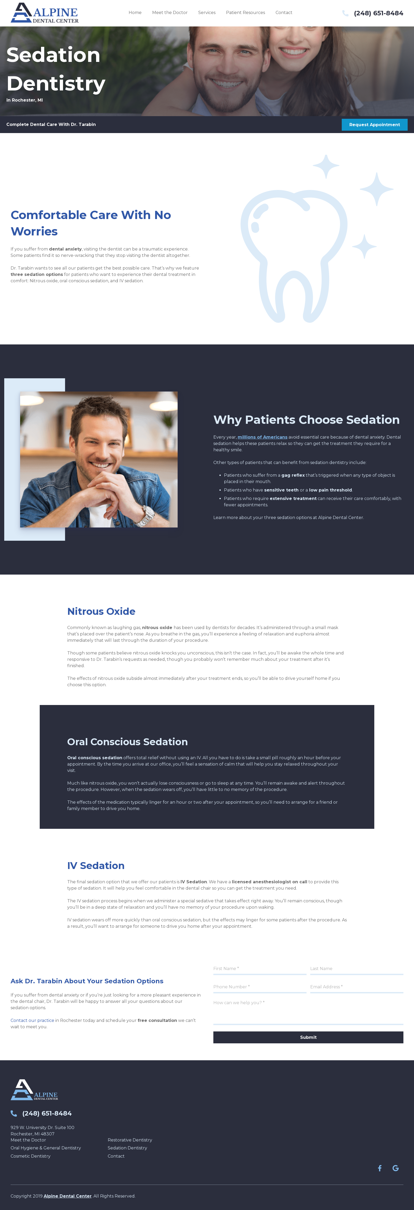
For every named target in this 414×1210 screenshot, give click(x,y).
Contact (116, 1156)
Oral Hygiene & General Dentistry (46, 1147)
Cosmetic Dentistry (31, 1156)
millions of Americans (262, 437)
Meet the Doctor (28, 1140)
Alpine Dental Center (68, 1196)
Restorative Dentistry (130, 1140)
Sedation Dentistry (127, 1147)
